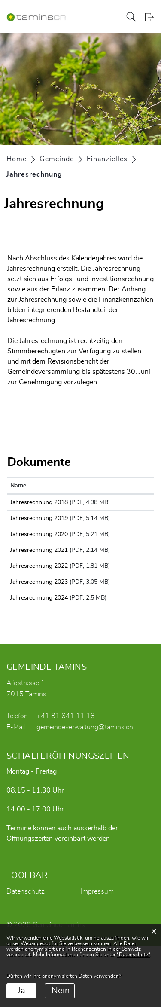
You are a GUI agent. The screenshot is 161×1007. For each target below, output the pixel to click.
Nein (61, 990)
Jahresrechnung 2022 (39, 604)
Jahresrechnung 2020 (39, 553)
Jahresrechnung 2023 (39, 629)
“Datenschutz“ (133, 954)
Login (149, 17)
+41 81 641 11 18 (65, 776)
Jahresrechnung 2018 (39, 502)
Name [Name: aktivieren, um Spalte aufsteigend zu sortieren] (18, 486)
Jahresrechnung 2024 (39, 655)
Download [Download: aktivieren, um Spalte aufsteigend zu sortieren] (129, 486)
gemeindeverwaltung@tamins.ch (84, 787)
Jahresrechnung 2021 (39, 578)
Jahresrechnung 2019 (39, 528)
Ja (21, 990)
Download (133, 504)
